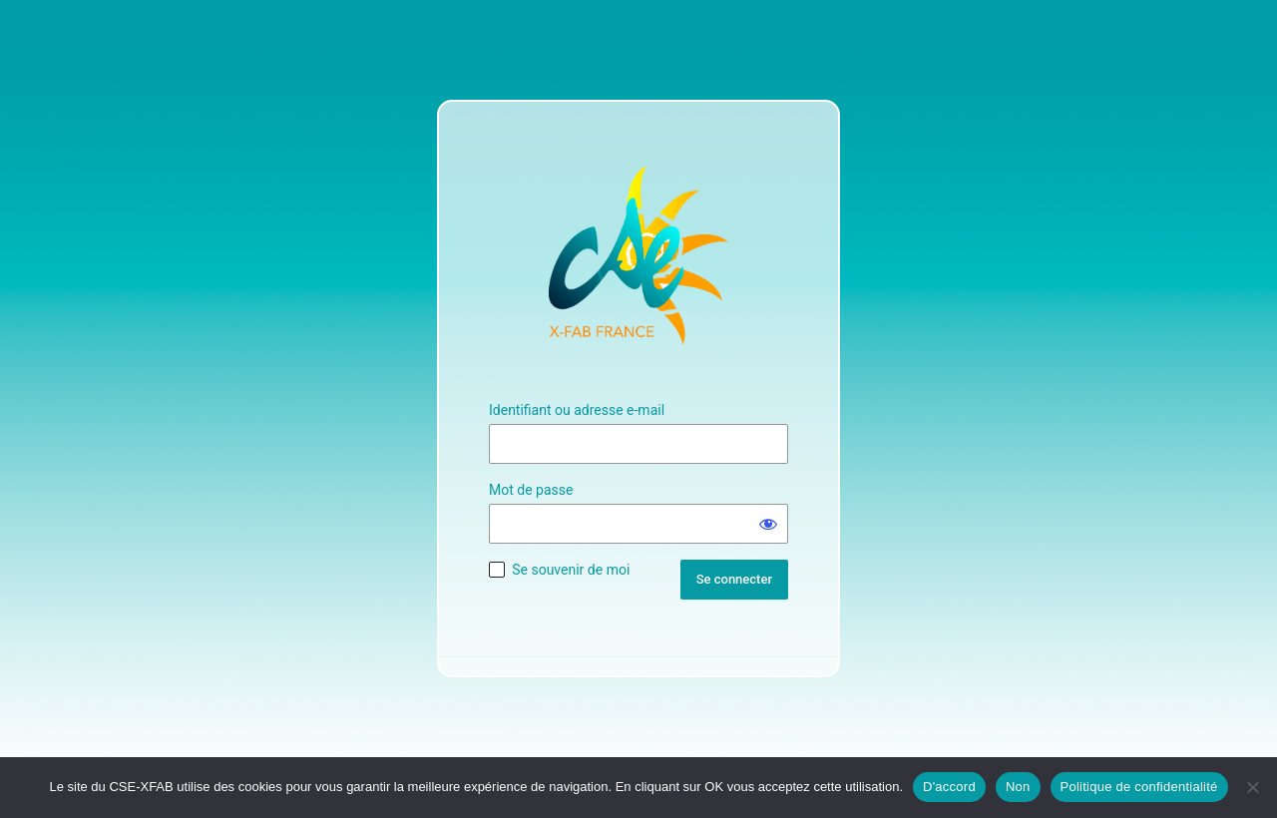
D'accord (949, 786)
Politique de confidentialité (1139, 786)
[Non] (1252, 787)
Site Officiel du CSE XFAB (638, 255)
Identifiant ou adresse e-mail (576, 410)
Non (1018, 786)
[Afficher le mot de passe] (768, 524)
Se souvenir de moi (571, 570)
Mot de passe (531, 490)
